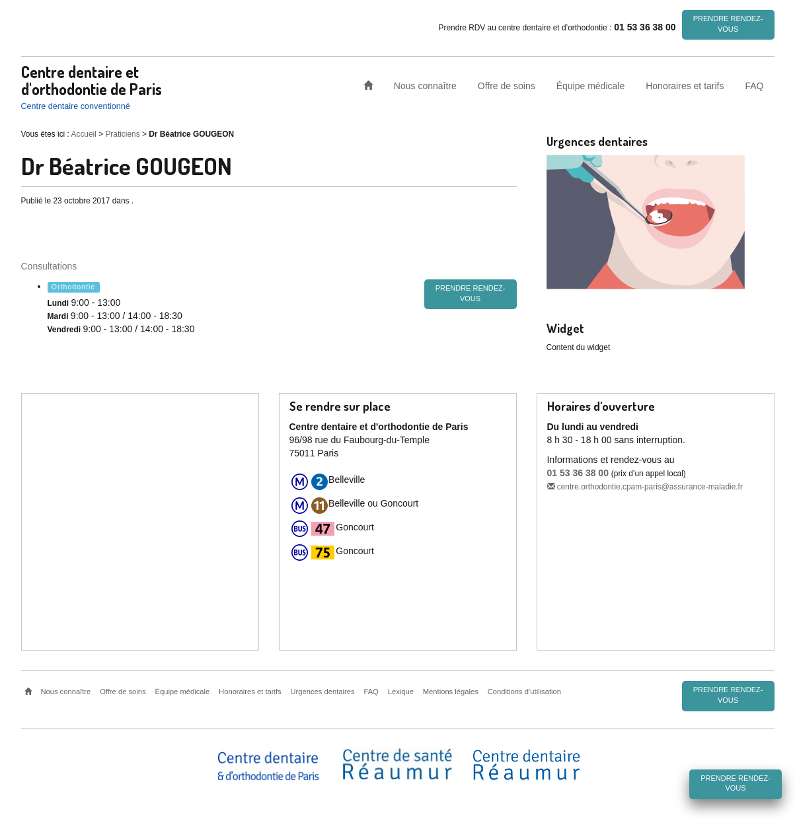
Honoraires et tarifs (685, 85)
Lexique (401, 691)
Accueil (83, 133)
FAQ (754, 85)
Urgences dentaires (323, 691)
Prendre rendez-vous (728, 24)
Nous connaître (425, 85)
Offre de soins (506, 85)
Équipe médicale (590, 85)
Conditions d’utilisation (524, 691)
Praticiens (122, 133)
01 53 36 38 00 (578, 472)
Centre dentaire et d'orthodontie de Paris (91, 79)
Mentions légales (450, 691)
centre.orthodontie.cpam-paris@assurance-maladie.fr (645, 486)
